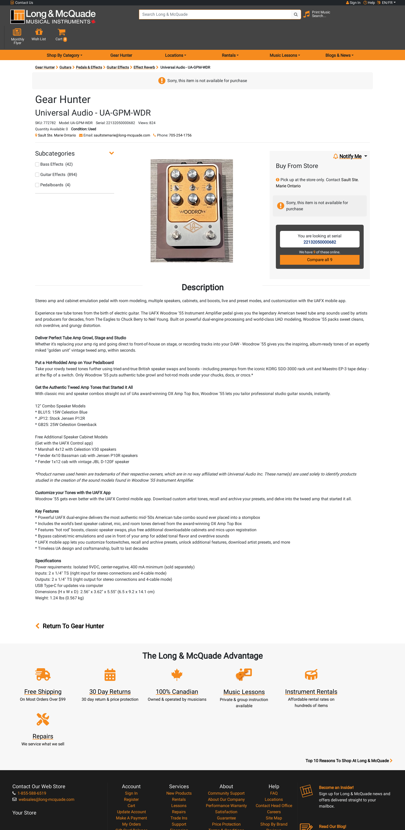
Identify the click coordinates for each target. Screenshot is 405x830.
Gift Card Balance (131, 773)
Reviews (273, 773)
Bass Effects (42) (54, 145)
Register (131, 742)
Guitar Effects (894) (56, 156)
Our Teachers (226, 791)
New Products (179, 736)
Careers (274, 754)
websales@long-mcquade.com (43, 742)
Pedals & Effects (89, 49)
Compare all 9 (319, 241)
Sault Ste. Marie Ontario (57, 117)
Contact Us (21, 3)
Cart (131, 748)
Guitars (65, 49)
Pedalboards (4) (53, 166)
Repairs (179, 754)
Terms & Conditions (226, 773)
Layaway (179, 779)
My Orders (131, 767)
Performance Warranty (226, 748)
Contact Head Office (274, 748)
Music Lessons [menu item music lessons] (283, 37)
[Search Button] (293, 18)
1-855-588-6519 (29, 736)
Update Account (131, 754)
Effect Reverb (144, 49)
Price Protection (226, 767)
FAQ (274, 736)
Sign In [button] (353, 3)
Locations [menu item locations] (174, 37)
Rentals (179, 742)
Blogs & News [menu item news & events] (338, 37)
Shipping (179, 785)
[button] (391, 19)
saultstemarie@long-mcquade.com (122, 117)
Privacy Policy (226, 779)
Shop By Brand (273, 767)
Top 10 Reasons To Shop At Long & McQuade (349, 704)
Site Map (274, 761)
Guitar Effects (118, 49)
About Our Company (226, 742)
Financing (179, 773)
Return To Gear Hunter (69, 608)
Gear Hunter (121, 37)
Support (179, 767)
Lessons (178, 748)
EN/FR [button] (385, 3)
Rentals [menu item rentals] (229, 37)
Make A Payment (131, 761)
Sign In (131, 736)
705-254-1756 (180, 117)
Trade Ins (178, 761)
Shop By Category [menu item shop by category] (63, 37)
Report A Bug (274, 779)
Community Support (226, 736)
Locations (274, 742)
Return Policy (226, 785)
